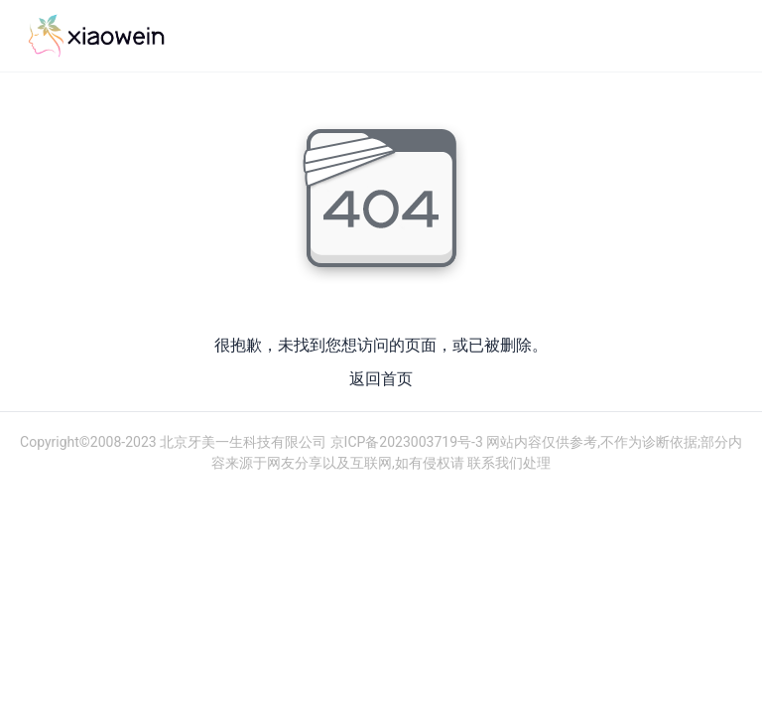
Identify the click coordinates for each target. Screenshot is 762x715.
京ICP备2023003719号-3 (404, 442)
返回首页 (381, 378)
